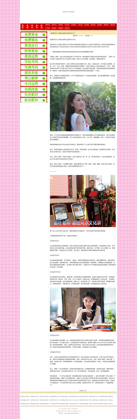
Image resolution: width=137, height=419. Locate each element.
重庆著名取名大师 (73, 396)
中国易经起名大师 (34, 396)
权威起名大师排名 (24, 396)
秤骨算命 (31, 51)
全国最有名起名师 (83, 400)
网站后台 (110, 403)
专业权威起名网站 (64, 400)
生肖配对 (31, 94)
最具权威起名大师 (54, 396)
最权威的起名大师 (24, 403)
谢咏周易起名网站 (44, 400)
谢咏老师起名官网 (34, 403)
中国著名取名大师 (34, 400)
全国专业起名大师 (73, 403)
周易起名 (110, 400)
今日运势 (31, 84)
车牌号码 (31, 67)
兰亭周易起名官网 (103, 396)
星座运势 (31, 56)
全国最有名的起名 (44, 403)
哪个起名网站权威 (93, 400)
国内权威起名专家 (24, 400)
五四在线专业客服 (83, 403)
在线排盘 (31, 89)
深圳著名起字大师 (93, 396)
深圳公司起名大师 (83, 396)
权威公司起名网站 (44, 396)
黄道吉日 (31, 45)
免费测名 (31, 40)
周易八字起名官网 (93, 403)
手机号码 (31, 62)
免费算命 (31, 34)
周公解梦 (31, 78)
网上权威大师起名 (64, 396)
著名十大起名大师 (73, 400)
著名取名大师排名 (103, 403)
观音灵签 (31, 73)
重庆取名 (110, 396)
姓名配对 (31, 100)
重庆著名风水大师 (54, 400)
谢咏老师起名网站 (64, 403)
